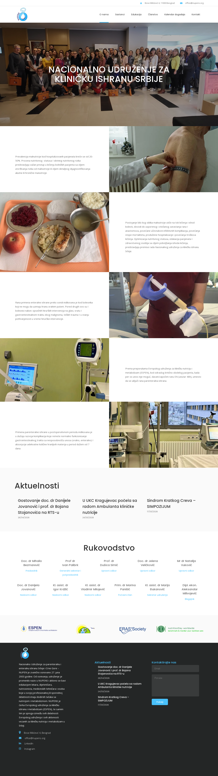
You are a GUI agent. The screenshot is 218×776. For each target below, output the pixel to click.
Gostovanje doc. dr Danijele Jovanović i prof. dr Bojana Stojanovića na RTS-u (44, 506)
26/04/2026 (23, 517)
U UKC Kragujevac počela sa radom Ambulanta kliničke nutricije (109, 506)
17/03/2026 (152, 511)
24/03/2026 (88, 517)
